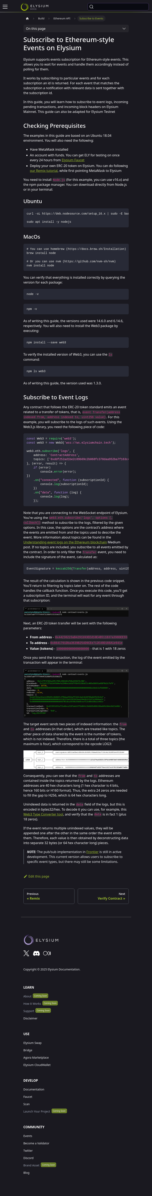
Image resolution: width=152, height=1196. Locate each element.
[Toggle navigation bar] (5, 7)
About (27, 996)
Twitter (28, 1151)
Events (27, 1136)
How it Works (32, 1004)
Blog (26, 1173)
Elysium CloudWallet (37, 1065)
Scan (26, 1104)
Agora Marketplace (36, 1057)
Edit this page (36, 876)
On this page (35, 28)
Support (28, 1011)
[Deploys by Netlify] (76, 941)
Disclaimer (30, 1018)
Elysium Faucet (73, 160)
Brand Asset (31, 1165)
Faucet (27, 1097)
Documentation (33, 1089)
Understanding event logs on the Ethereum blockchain (65, 542)
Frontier (92, 852)
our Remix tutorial (44, 170)
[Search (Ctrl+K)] (118, 6)
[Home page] (27, 18)
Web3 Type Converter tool (43, 814)
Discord (28, 1158)
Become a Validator (36, 1143)
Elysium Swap (32, 1043)
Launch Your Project (36, 1111)
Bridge (27, 1050)
